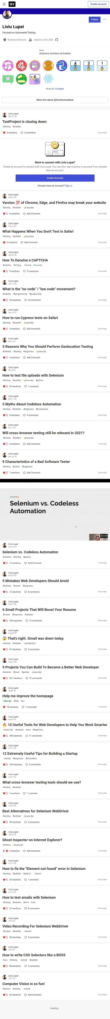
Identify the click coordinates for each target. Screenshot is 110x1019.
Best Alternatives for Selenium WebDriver (35, 811)
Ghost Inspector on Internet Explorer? (32, 840)
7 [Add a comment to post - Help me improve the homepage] (29, 707)
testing (6, 126)
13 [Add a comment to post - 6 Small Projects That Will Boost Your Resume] (33, 620)
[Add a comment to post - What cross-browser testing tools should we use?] (11, 793)
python (39, 380)
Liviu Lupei (13, 113)
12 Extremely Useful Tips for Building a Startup (39, 753)
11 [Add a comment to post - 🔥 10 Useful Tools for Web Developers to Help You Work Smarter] (33, 736)
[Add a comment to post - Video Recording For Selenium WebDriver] (12, 937)
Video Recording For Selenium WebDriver (35, 926)
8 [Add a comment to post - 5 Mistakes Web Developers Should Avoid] (32, 592)
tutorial (27, 265)
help (16, 701)
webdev (17, 126)
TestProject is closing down (24, 122)
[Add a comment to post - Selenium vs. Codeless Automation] (12, 563)
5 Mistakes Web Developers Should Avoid (35, 581)
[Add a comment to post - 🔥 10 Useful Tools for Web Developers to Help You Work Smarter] (12, 735)
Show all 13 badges (55, 89)
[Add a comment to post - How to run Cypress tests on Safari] (11, 328)
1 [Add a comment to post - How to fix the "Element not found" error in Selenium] (31, 879)
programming (20, 294)
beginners (28, 351)
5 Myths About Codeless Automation (31, 404)
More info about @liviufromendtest (54, 100)
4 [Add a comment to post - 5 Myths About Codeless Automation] (30, 415)
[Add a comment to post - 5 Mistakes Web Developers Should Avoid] (12, 592)
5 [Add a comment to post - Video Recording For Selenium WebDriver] (32, 937)
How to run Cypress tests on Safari (30, 318)
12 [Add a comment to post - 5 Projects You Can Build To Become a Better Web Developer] (33, 678)
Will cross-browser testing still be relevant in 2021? (43, 433)
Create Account (55, 178)
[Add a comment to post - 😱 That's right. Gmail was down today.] (12, 649)
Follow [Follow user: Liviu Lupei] (94, 19)
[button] (8, 65)
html (26, 902)
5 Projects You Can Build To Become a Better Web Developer (50, 667)
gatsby (25, 672)
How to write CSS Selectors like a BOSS (34, 955)
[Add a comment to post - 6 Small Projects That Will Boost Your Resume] (12, 620)
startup (7, 758)
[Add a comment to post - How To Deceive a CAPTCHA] (11, 271)
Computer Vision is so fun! (23, 984)
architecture (29, 643)
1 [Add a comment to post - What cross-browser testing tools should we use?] (30, 793)
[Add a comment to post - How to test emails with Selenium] (12, 908)
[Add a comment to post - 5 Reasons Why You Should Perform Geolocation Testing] (11, 357)
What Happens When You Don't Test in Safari (38, 231)
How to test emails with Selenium (29, 897)
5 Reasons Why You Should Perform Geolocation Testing (47, 347)
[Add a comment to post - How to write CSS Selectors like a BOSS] (12, 966)
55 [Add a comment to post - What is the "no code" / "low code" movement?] (32, 300)
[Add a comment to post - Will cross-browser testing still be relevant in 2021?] (11, 444)
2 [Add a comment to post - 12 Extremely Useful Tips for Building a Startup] (33, 764)
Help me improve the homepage (27, 696)
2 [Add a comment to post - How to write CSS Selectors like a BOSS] (32, 966)
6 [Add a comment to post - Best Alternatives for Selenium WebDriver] (32, 822)
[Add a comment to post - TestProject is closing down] (10, 132)
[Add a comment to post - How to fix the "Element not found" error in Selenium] (12, 879)
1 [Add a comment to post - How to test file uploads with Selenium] (31, 386)
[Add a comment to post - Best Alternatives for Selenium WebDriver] (12, 822)
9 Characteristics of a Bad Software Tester (36, 462)
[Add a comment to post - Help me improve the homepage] (10, 707)
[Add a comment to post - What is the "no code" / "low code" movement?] (12, 300)
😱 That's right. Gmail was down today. (33, 638)
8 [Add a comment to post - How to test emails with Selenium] (32, 908)
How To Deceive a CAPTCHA (25, 260)
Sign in (68, 185)
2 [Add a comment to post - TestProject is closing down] (28, 132)
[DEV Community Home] (12, 4)
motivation (31, 758)
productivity (35, 294)
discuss (7, 701)
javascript (28, 207)
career (16, 466)
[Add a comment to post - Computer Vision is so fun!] (12, 994)
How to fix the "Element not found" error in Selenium (43, 869)
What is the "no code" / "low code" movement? (38, 289)
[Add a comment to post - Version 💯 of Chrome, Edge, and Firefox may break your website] (11, 213)
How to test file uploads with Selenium (33, 375)
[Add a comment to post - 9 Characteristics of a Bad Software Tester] (11, 472)
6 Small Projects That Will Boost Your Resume (39, 610)
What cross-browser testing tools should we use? (41, 782)
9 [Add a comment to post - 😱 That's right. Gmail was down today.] (32, 649)
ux (22, 701)
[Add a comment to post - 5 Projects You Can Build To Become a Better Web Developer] (12, 678)
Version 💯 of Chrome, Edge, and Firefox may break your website (54, 203)
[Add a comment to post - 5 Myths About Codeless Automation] (11, 415)
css (28, 729)
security (37, 265)
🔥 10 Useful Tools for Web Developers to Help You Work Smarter (54, 725)
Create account (98, 4)
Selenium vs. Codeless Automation (30, 552)
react (16, 672)
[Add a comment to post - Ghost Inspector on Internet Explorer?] (11, 851)
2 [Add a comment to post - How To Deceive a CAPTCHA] (30, 271)
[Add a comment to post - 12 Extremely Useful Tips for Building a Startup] (12, 764)
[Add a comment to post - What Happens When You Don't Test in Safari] (10, 242)
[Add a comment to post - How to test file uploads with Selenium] (12, 386)
